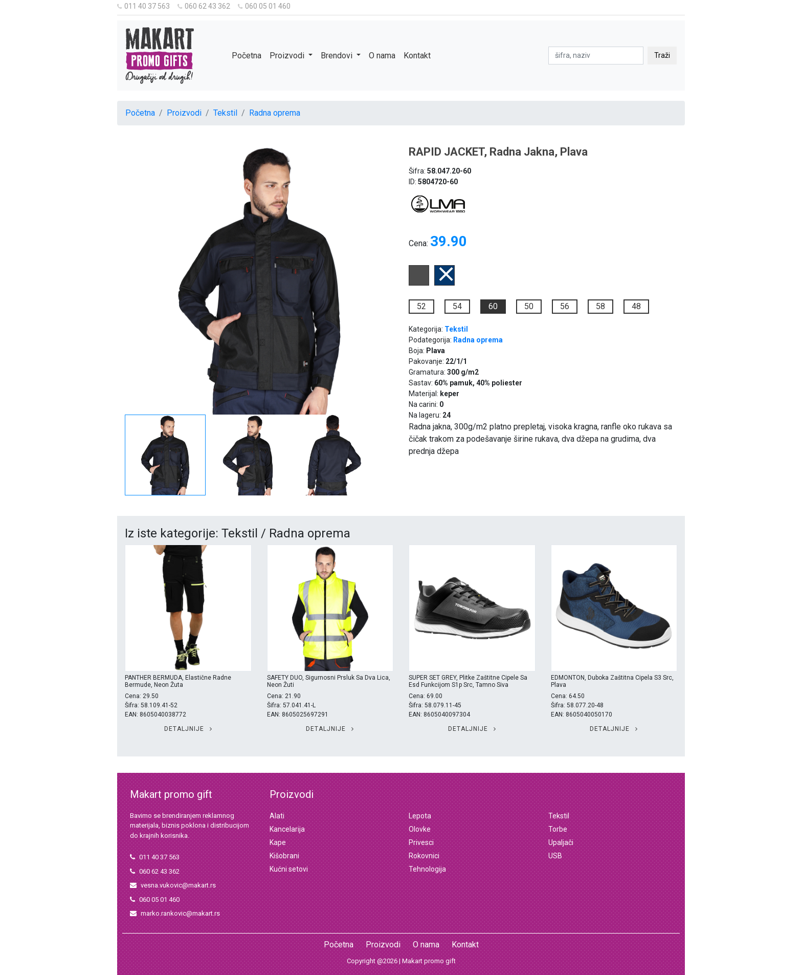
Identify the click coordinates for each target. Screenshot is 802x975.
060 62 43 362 (203, 6)
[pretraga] (595, 55)
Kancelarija (287, 829)
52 (421, 306)
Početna (246, 55)
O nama (382, 55)
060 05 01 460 (264, 6)
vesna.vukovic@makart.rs (173, 885)
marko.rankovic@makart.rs (175, 913)
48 (636, 306)
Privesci (421, 842)
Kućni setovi (289, 869)
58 (600, 306)
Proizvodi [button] (288, 55)
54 (457, 306)
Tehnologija (427, 869)
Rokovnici (424, 856)
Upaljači (560, 842)
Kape (278, 842)
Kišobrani (284, 856)
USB (555, 856)
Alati (277, 816)
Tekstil (225, 113)
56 (564, 306)
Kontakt (417, 55)
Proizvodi (184, 113)
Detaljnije (188, 728)
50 (528, 306)
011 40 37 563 (143, 6)
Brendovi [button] (337, 55)
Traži (662, 55)
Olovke (420, 829)
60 (493, 306)
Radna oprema (274, 113)
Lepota (420, 816)
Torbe (557, 829)
